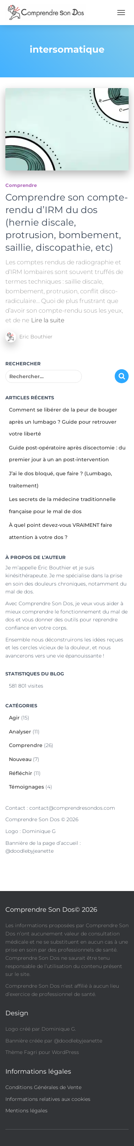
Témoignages (26, 787)
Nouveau (20, 759)
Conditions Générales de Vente (43, 1087)
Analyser (20, 731)
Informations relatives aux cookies (47, 1099)
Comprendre (21, 185)
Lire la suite (47, 320)
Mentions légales (26, 1110)
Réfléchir (20, 773)
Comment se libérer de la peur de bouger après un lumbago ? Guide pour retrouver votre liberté (63, 421)
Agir (14, 717)
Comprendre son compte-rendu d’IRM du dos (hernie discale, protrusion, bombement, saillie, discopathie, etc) (66, 222)
